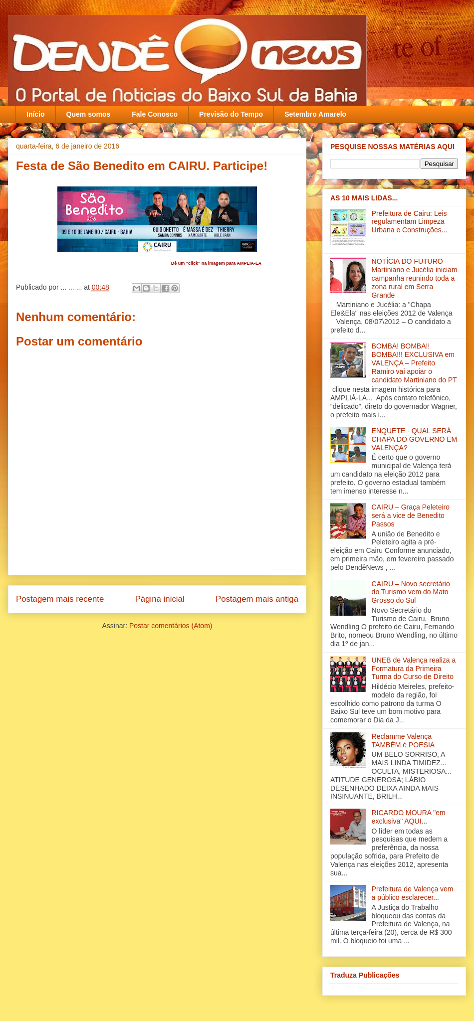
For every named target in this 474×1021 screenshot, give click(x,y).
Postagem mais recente (60, 599)
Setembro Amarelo (315, 114)
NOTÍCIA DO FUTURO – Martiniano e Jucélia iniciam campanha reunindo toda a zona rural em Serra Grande (415, 278)
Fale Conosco (155, 114)
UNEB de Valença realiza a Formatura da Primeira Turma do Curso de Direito (414, 668)
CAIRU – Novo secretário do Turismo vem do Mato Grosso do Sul (411, 592)
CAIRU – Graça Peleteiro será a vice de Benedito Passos (411, 515)
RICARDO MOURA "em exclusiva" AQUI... (409, 817)
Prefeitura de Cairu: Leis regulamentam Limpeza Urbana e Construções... (410, 221)
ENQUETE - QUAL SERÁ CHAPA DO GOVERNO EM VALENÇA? (415, 439)
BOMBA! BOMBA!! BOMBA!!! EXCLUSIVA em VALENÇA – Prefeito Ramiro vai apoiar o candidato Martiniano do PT (414, 362)
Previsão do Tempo (231, 114)
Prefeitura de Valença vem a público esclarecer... (413, 893)
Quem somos (88, 114)
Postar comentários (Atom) (171, 626)
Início (35, 114)
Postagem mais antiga (257, 599)
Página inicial (160, 599)
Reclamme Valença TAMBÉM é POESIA (403, 740)
